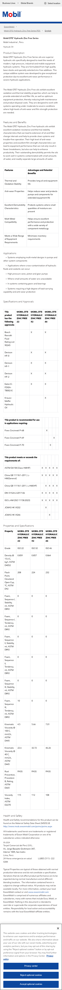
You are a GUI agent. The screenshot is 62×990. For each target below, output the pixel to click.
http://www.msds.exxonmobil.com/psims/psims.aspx (27, 826)
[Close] (58, 928)
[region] (31, 957)
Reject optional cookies (31, 975)
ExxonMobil (9, 26)
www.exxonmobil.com (38, 892)
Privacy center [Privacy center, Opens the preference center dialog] (31, 965)
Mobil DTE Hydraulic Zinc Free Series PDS (22, 30)
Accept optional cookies (31, 984)
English (48, 30)
